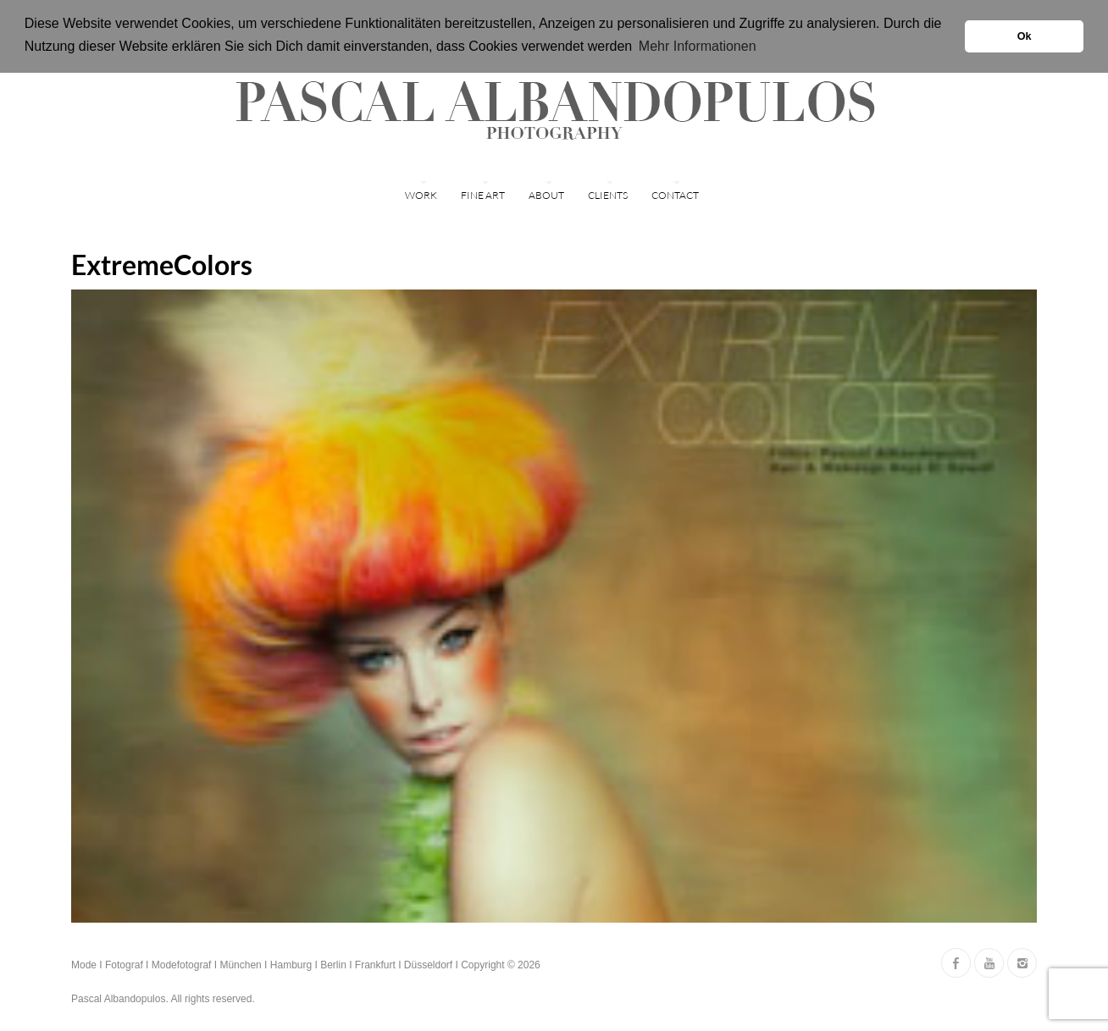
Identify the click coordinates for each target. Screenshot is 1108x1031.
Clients (608, 195)
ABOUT (546, 195)
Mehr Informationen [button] (697, 46)
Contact (675, 195)
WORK (421, 195)
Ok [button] (1024, 36)
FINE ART (483, 195)
